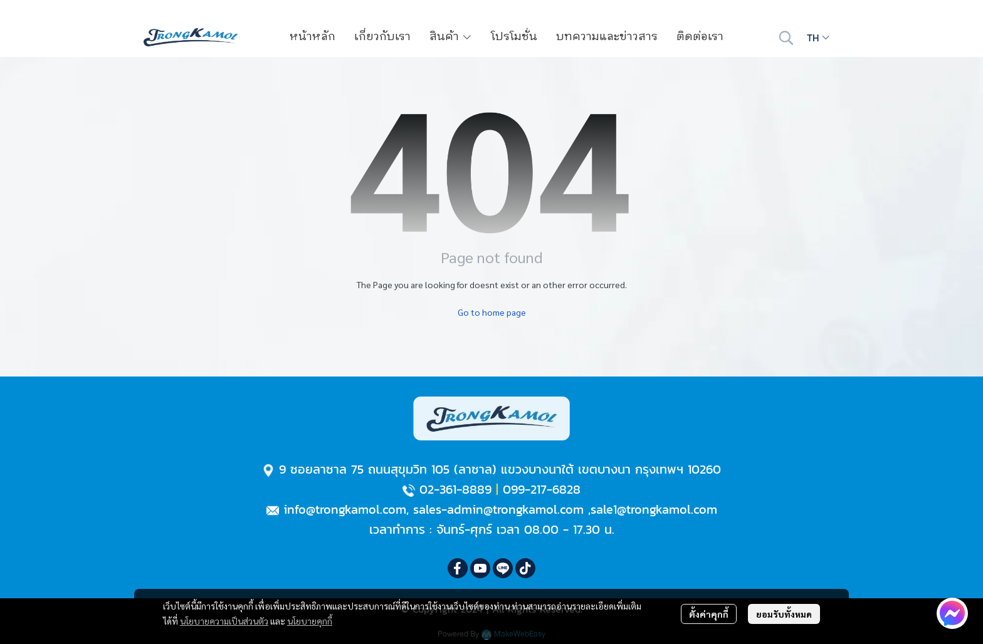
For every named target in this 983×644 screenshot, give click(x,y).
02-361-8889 (455, 489)
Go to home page (492, 312)
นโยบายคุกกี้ (309, 620)
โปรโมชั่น (514, 37)
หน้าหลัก (312, 37)
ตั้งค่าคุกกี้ (708, 614)
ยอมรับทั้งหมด (784, 614)
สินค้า (450, 37)
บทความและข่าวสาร (607, 37)
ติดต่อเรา (699, 37)
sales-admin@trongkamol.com (498, 509)
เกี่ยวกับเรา (382, 37)
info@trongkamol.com (344, 509)
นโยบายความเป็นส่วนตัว (224, 620)
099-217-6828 (542, 489)
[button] (786, 37)
